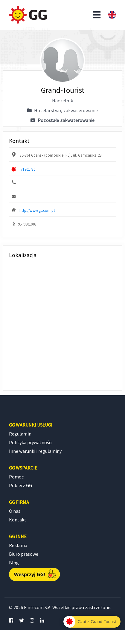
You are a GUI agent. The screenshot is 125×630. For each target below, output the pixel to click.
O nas (14, 511)
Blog (14, 563)
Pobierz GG (20, 485)
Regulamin (20, 434)
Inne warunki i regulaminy (35, 451)
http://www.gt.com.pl (37, 210)
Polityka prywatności (30, 442)
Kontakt (17, 520)
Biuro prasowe (23, 554)
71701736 (28, 169)
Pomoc (16, 477)
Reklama (18, 545)
